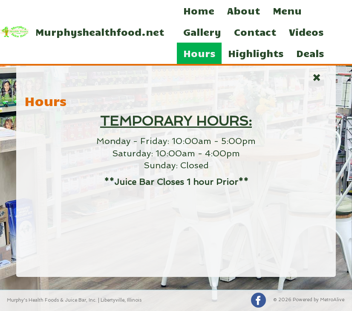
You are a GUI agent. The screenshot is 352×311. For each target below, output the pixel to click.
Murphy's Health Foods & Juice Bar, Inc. (52, 300)
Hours (199, 53)
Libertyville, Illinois (121, 300)
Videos (306, 32)
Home (198, 10)
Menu (287, 10)
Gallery (202, 32)
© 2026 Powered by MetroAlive (308, 299)
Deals (310, 53)
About (243, 10)
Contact (255, 32)
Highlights (255, 53)
